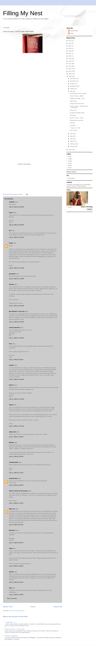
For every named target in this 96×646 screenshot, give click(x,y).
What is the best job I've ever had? (15, 616)
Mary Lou (12, 509)
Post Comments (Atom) (17, 610)
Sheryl (11, 405)
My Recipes (71, 178)
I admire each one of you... (77, 103)
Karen (11, 212)
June (71, 133)
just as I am (73, 110)
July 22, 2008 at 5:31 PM (16, 582)
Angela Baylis (74, 30)
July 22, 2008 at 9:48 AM (16, 566)
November (73, 81)
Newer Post (7, 607)
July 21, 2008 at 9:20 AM (16, 359)
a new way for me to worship (78, 93)
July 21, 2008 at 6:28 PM (16, 485)
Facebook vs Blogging (11, 635)
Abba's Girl (12, 432)
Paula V (11, 385)
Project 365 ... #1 (10, 622)
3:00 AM (72, 123)
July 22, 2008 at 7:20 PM (16, 594)
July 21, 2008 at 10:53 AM (16, 379)
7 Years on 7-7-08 (75, 128)
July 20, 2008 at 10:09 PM (16, 225)
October (72, 83)
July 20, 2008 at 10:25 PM (16, 237)
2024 (70, 41)
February (73, 144)
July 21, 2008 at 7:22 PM (16, 503)
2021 (70, 46)
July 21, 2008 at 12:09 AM (16, 322)
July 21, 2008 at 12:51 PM (16, 426)
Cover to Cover (38, 56)
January (72, 146)
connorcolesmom (14, 327)
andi (10, 588)
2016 (70, 56)
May (71, 136)
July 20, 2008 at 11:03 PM (16, 268)
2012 (70, 66)
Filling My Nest (22, 13)
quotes (70, 165)
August (72, 88)
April (71, 139)
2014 (70, 61)
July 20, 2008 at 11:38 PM (16, 278)
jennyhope (12, 274)
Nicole (11, 243)
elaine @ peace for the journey (18, 491)
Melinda (11, 442)
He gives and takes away (77, 112)
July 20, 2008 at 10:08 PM (16, 207)
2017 (70, 53)
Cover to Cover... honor (76, 118)
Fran (10, 343)
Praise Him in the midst (76, 120)
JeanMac (11, 202)
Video (69, 167)
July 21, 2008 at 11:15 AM (16, 399)
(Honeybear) (35, 190)
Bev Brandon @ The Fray (16, 311)
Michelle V (12, 530)
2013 (70, 63)
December (73, 78)
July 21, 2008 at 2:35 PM (16, 456)
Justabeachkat (13, 462)
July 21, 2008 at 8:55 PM (16, 542)
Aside (69, 156)
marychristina (13, 478)
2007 (70, 149)
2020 (70, 48)
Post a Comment (12, 598)
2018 (70, 51)
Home (32, 607)
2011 (70, 68)
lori (10, 230)
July (71, 91)
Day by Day (73, 101)
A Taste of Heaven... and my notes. (15, 629)
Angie (71, 33)
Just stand (73, 115)
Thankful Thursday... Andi (77, 98)
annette (11, 365)
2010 (70, 71)
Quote (70, 163)
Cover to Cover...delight (76, 96)
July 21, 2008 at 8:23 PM (16, 524)
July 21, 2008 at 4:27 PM (16, 472)
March (72, 141)
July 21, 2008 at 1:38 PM (16, 437)
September (73, 86)
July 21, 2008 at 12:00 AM (16, 305)
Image (70, 161)
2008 (70, 76)
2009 (70, 74)
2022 (70, 43)
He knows (72, 125)
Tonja (10, 548)
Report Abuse (71, 172)
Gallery (70, 159)
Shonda (11, 284)
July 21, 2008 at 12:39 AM (16, 338)
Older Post (57, 607)
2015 (70, 58)
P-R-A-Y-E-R (73, 130)
